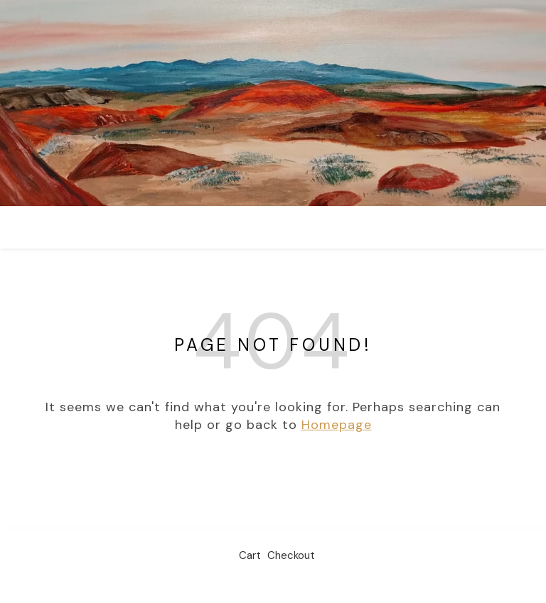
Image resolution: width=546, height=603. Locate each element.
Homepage (336, 424)
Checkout (291, 555)
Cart (250, 555)
